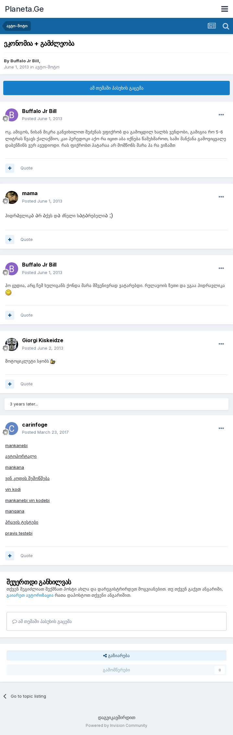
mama (30, 193)
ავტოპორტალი (21, 456)
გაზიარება (116, 655)
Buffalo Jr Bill (24, 60)
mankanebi (16, 445)
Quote (26, 167)
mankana (14, 467)
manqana (14, 511)
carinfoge (34, 424)
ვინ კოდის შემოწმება (27, 478)
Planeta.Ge (24, 9)
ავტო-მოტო (47, 66)
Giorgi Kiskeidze (42, 340)
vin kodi (13, 489)
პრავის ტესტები (21, 522)
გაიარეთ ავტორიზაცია (30, 595)
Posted (42, 118)
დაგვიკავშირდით (116, 717)
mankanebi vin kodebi (27, 500)
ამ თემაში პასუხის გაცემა (116, 88)
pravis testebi (18, 533)
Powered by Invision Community (116, 725)
